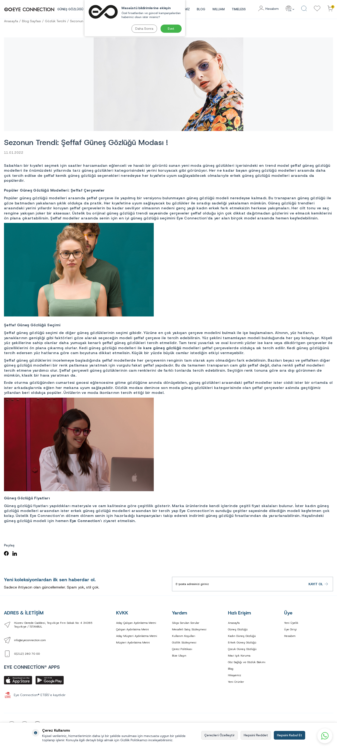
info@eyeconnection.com (30, 640)
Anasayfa (11, 21)
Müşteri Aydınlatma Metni (133, 642)
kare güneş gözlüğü (162, 347)
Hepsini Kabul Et (289, 735)
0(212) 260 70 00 (27, 654)
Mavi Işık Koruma (239, 655)
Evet (171, 28)
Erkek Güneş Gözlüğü (242, 642)
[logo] (29, 9)
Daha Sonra (144, 28)
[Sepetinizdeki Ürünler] (330, 9)
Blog (201, 9)
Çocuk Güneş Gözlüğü (242, 649)
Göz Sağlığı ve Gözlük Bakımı (246, 662)
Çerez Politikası (182, 649)
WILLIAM (218, 9)
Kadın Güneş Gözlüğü (242, 636)
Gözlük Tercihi (55, 21)
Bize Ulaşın (179, 655)
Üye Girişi (290, 629)
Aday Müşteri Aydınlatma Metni (136, 636)
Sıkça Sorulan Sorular (185, 623)
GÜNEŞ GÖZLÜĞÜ (70, 9)
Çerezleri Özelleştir (219, 735)
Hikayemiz (234, 675)
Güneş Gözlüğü (238, 629)
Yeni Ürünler (236, 682)
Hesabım (290, 636)
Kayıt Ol (318, 584)
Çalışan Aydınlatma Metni (132, 629)
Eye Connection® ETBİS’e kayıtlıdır (35, 695)
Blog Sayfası (31, 21)
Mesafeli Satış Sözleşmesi (189, 629)
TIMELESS (239, 9)
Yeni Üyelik (291, 623)
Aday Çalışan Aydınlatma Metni (136, 623)
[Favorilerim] (317, 9)
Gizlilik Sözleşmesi (184, 642)
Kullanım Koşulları (183, 636)
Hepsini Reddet (256, 735)
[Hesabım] (268, 9)
